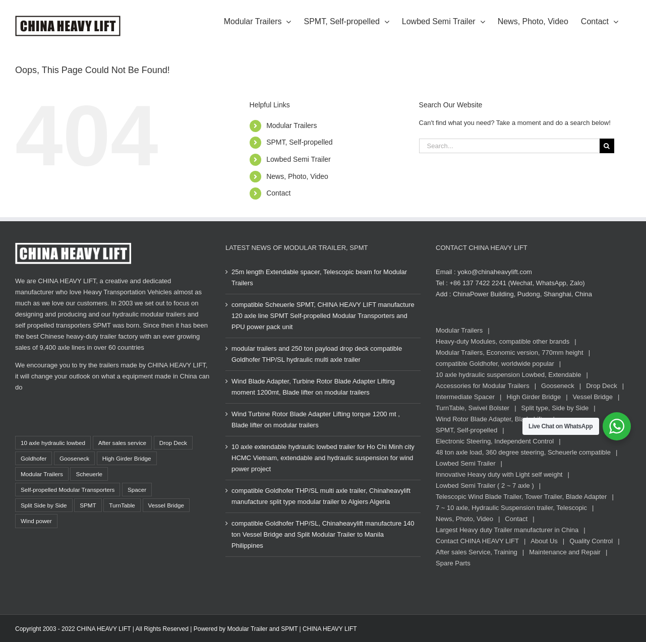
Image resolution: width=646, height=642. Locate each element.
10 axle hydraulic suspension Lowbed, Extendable (508, 374)
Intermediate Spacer (465, 397)
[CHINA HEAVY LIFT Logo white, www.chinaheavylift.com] (73, 246)
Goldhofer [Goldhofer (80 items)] (33, 458)
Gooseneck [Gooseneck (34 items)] (74, 458)
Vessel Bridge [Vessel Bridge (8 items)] (166, 505)
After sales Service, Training (476, 552)
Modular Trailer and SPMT (262, 628)
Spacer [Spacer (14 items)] (137, 489)
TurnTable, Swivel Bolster (472, 408)
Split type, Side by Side (555, 408)
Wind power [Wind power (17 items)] (36, 521)
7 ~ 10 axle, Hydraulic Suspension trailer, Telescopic (511, 507)
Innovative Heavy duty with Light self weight (499, 474)
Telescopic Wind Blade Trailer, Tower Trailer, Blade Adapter (521, 496)
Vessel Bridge (593, 397)
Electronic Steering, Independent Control (495, 441)
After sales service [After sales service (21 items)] (122, 442)
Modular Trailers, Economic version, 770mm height (509, 352)
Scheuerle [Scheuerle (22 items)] (89, 474)
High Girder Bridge (533, 397)
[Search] (607, 146)
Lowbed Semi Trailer (298, 159)
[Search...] (509, 146)
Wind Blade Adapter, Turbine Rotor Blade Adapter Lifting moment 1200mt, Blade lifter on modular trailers (313, 386)
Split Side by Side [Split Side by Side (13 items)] (44, 505)
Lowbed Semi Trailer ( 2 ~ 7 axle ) (485, 485)
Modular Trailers (291, 125)
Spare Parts (453, 563)
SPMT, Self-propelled (299, 142)
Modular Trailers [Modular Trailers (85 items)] (42, 474)
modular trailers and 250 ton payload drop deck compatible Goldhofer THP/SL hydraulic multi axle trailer (316, 354)
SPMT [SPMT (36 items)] (88, 505)
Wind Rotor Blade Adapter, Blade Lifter (492, 419)
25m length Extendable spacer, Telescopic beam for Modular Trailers (319, 277)
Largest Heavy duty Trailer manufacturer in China (507, 530)
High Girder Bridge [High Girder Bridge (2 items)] (126, 458)
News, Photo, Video (297, 176)
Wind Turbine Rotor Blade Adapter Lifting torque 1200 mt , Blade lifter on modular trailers (315, 419)
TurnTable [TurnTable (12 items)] (122, 505)
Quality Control (591, 541)
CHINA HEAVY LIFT (330, 628)
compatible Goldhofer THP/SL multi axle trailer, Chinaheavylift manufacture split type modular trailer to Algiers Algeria (320, 496)
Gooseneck (557, 386)
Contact (278, 193)
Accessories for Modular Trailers (483, 386)
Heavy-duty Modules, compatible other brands (502, 341)
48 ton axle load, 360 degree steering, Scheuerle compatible (523, 452)
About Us (544, 541)
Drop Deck (601, 386)
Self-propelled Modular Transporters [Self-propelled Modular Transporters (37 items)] (67, 489)
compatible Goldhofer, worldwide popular (495, 363)
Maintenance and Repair (565, 552)
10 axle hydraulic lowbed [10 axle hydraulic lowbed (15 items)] (53, 442)
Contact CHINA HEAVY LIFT (477, 541)
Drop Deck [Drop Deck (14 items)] (173, 442)
